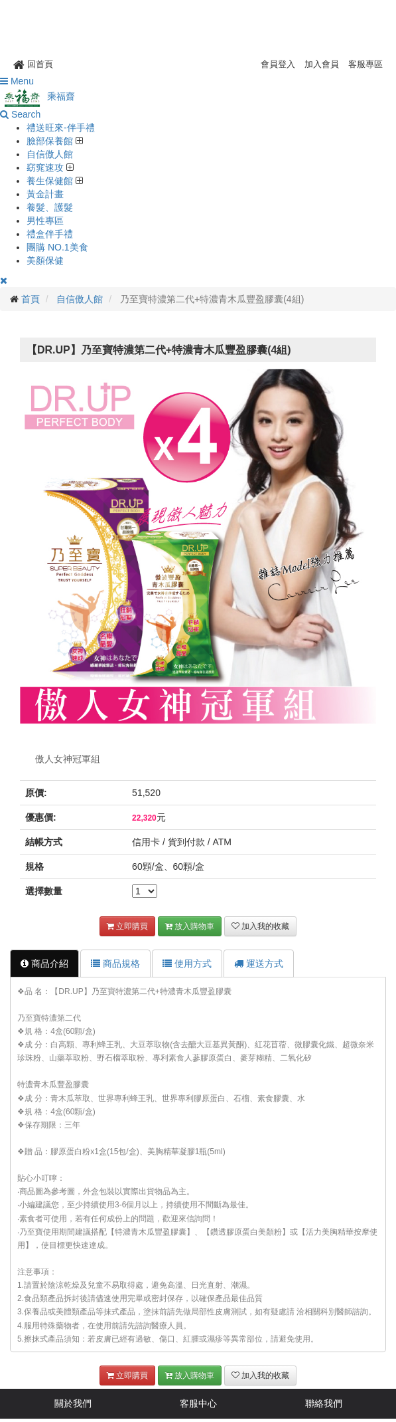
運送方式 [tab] (258, 963)
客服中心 (198, 1403)
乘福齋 (37, 96)
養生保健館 (51, 180)
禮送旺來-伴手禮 (61, 127)
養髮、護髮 (50, 207)
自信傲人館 (50, 154)
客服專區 (365, 64)
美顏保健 (45, 260)
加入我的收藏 (260, 926)
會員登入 (278, 64)
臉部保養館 (51, 141)
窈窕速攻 (46, 167)
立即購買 (127, 926)
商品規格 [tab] (115, 963)
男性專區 (45, 220)
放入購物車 (189, 926)
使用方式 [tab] (187, 963)
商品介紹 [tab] (44, 963)
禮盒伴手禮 (50, 234)
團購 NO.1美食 (57, 247)
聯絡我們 (323, 1403)
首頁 (30, 299)
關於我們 (73, 1403)
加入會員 (321, 64)
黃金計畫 (45, 194)
